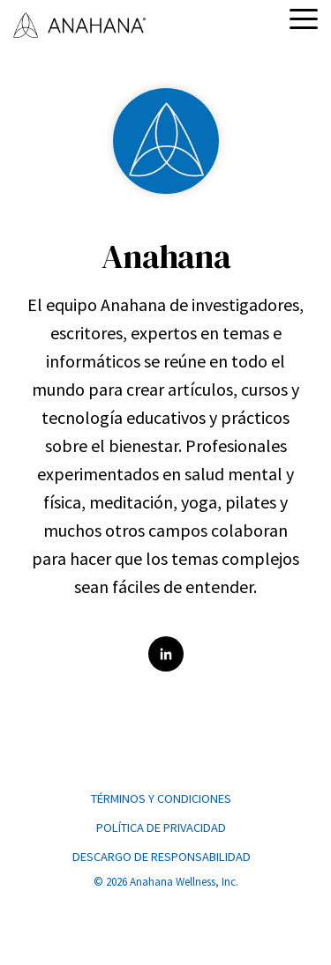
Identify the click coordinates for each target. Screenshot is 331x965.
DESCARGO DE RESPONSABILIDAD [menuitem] (161, 857)
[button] (304, 17)
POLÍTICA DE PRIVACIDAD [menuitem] (161, 827)
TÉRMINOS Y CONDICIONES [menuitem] (161, 798)
